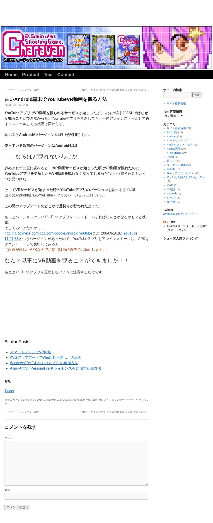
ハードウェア (175, 140)
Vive (94, 399)
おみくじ (172, 197)
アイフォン (110, 399)
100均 (170, 185)
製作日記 (172, 132)
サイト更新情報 (176, 103)
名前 (7, 490)
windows (172, 136)
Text (48, 74)
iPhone (170, 156)
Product (30, 74)
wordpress (175, 152)
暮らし (171, 160)
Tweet (9, 391)
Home (11, 74)
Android (24, 399)
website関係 (174, 148)
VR (100, 399)
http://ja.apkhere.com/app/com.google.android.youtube (48, 233)
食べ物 (171, 201)
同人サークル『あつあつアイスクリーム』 (40, 14)
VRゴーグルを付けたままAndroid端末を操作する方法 (115, 90)
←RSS (171, 222)
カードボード (127, 399)
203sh (40, 399)
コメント (10, 438)
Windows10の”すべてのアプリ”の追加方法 (44, 363)
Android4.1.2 (53, 399)
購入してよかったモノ (180, 173)
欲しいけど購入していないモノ (186, 177)
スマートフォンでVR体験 (22, 90)
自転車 (171, 169)
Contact (65, 74)
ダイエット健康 (176, 165)
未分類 (171, 189)
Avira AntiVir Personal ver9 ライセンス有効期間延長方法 (55, 368)
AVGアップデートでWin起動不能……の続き (46, 357)
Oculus (67, 399)
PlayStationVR (81, 399)
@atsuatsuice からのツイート (181, 213)
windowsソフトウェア (180, 144)
